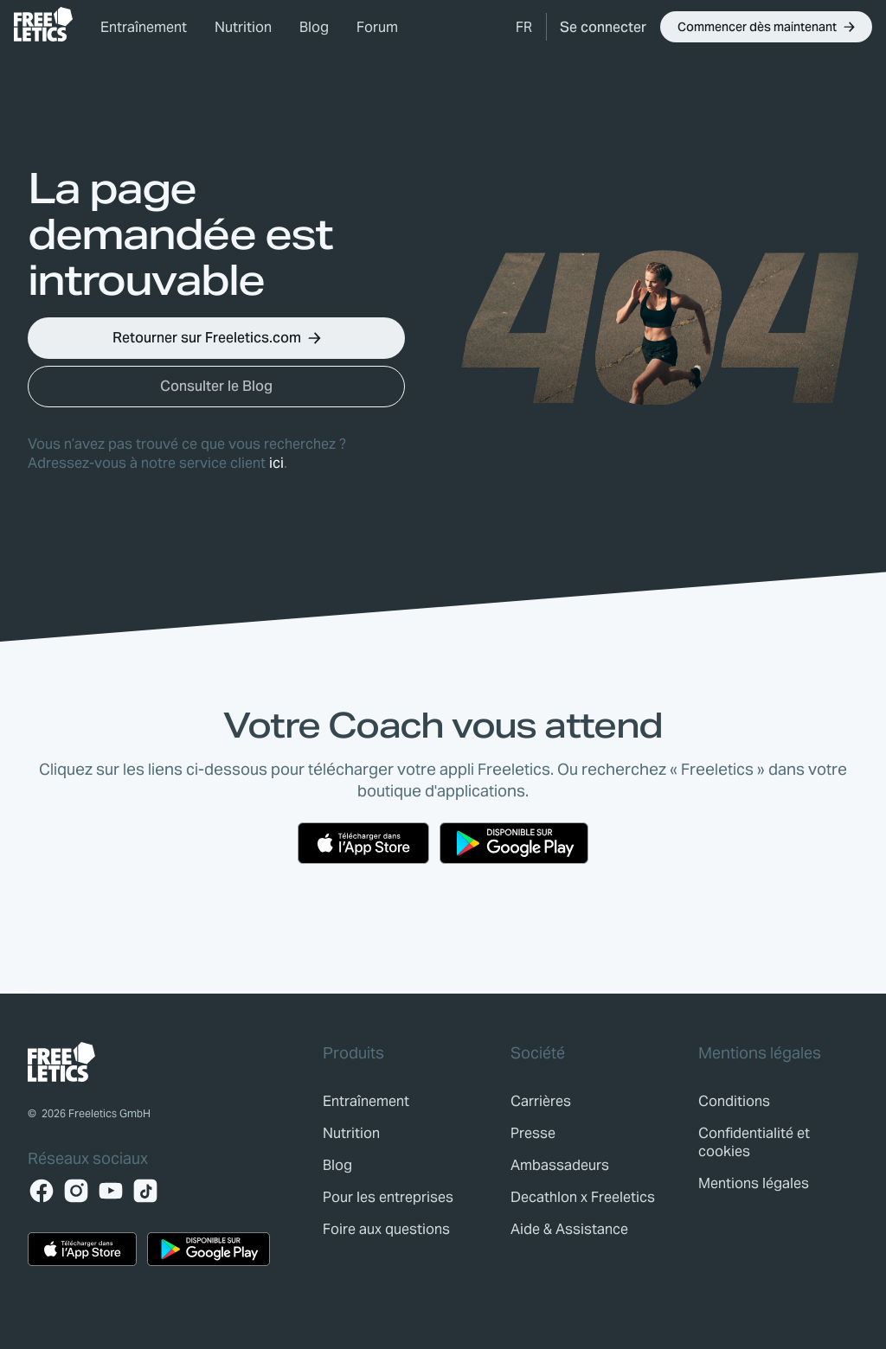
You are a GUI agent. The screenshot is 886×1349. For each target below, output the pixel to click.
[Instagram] (76, 1191)
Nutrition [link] (243, 27)
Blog (314, 27)
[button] (524, 27)
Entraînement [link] (143, 27)
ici (276, 463)
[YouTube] (111, 1191)
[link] (43, 24)
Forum (377, 27)
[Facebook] (41, 1191)
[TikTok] (145, 1191)
